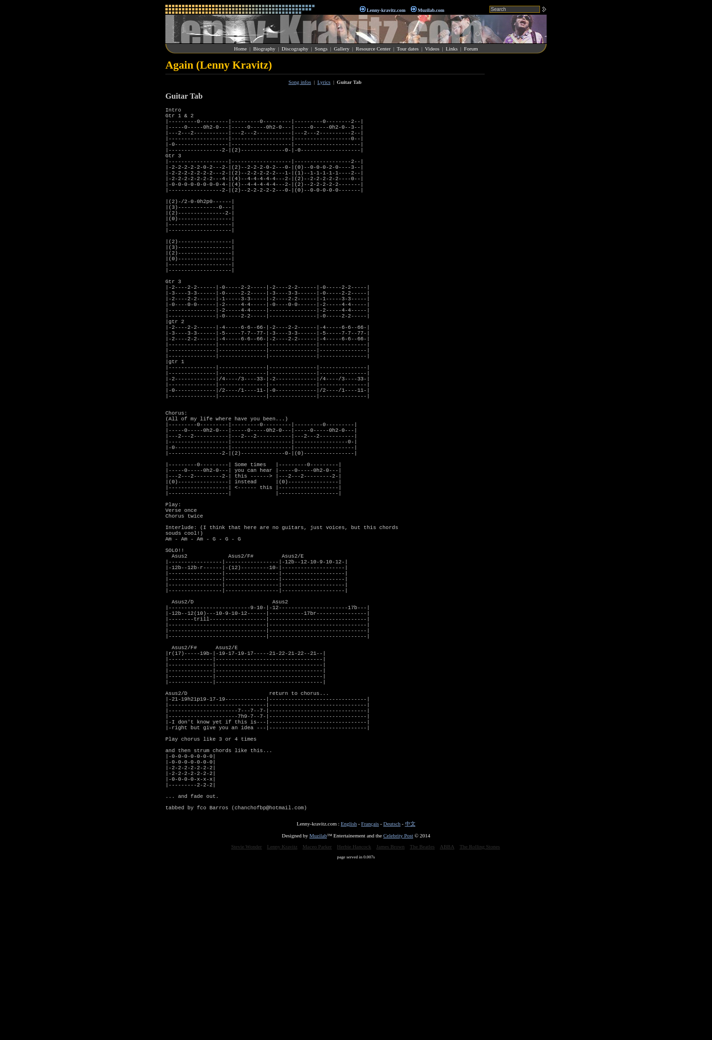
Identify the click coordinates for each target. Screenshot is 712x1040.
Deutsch (391, 999)
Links (452, 48)
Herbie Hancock (354, 1022)
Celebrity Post (398, 1011)
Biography (264, 48)
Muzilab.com (431, 10)
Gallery (341, 48)
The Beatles (422, 1022)
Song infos (299, 82)
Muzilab (318, 1011)
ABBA (447, 1022)
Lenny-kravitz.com (385, 10)
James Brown (390, 1022)
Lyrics (324, 82)
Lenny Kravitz (282, 1022)
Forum (471, 48)
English (349, 999)
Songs (321, 48)
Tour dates (408, 48)
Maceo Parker (317, 1022)
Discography (295, 48)
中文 (410, 999)
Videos (432, 48)
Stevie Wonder (246, 1022)
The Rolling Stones (479, 1022)
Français (370, 999)
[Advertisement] (518, 202)
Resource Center (373, 48)
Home (240, 48)
